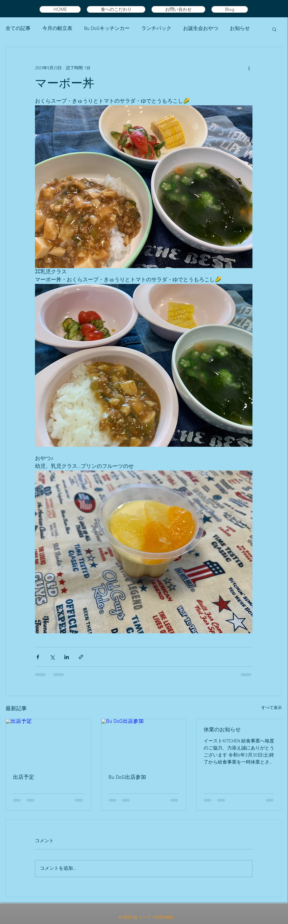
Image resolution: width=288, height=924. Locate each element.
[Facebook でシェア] (38, 657)
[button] (274, 29)
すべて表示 (271, 707)
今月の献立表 (57, 29)
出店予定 (23, 777)
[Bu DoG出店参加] (143, 742)
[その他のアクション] (248, 68)
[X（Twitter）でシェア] (52, 657)
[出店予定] (48, 742)
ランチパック (156, 29)
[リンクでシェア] (81, 657)
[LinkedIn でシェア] (66, 657)
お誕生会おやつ (200, 29)
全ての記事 (18, 29)
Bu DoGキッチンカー (107, 29)
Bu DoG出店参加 (127, 777)
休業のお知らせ (222, 730)
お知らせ (240, 29)
